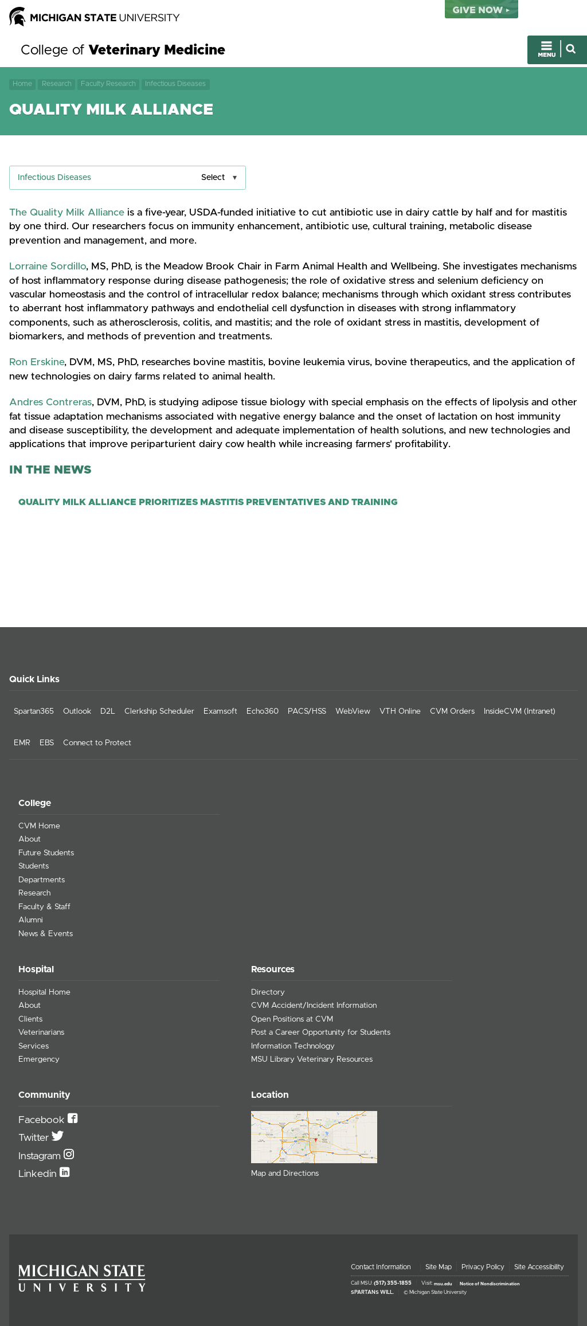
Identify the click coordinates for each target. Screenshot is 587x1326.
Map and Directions (285, 1173)
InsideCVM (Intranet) (519, 711)
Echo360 (262, 711)
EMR (22, 743)
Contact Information (381, 1267)
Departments (41, 880)
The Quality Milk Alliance (66, 213)
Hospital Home (44, 992)
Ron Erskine (36, 362)
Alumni (30, 920)
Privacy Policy (482, 1267)
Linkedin (39, 1174)
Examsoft (220, 711)
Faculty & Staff (44, 907)
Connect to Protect (97, 743)
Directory (268, 992)
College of (123, 50)
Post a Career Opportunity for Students (320, 1032)
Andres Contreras (50, 402)
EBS (47, 743)
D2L (107, 711)
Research (57, 84)
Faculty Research (108, 84)
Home (22, 84)
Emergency (39, 1059)
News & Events (45, 934)
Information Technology (293, 1046)
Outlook (77, 711)
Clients (30, 1019)
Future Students (46, 853)
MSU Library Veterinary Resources (312, 1059)
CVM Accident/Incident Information (314, 1006)
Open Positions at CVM (292, 1019)
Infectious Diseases (175, 84)
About (29, 839)
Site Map (438, 1267)
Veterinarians (41, 1032)
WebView (352, 711)
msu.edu (443, 1283)
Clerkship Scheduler (159, 711)
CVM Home (39, 826)
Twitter (35, 1138)
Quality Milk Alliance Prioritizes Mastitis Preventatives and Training (208, 502)
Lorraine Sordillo (47, 266)
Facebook (43, 1120)
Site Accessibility (539, 1267)
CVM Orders (452, 711)
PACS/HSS (307, 711)
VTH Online (400, 711)
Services (33, 1046)
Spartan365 (34, 711)
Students (33, 866)
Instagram (41, 1156)
